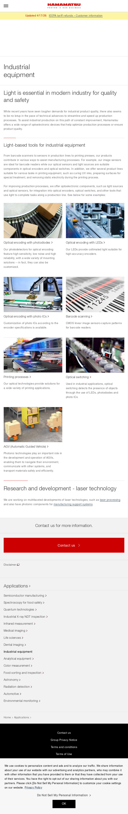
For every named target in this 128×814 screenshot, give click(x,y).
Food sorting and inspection (23, 673)
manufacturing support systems (73, 504)
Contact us (64, 733)
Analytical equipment (17, 658)
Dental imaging (14, 645)
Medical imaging (14, 630)
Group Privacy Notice (64, 740)
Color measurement (17, 665)
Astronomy (11, 680)
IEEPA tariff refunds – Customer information (76, 15)
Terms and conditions (64, 747)
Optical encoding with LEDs (84, 242)
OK (64, 803)
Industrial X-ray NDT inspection (24, 616)
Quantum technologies (19, 609)
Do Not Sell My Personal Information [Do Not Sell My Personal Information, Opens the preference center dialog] (62, 795)
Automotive (11, 694)
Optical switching (77, 377)
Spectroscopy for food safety (23, 602)
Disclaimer (10, 565)
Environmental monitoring (21, 701)
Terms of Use (64, 754)
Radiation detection (17, 687)
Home (7, 717)
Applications (16, 586)
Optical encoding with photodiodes (27, 242)
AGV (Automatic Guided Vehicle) (25, 446)
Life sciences (12, 638)
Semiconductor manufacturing (24, 595)
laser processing (110, 500)
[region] (64, 786)
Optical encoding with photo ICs (25, 316)
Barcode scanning (78, 316)
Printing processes (16, 377)
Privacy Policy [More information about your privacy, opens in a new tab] (33, 788)
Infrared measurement (18, 623)
